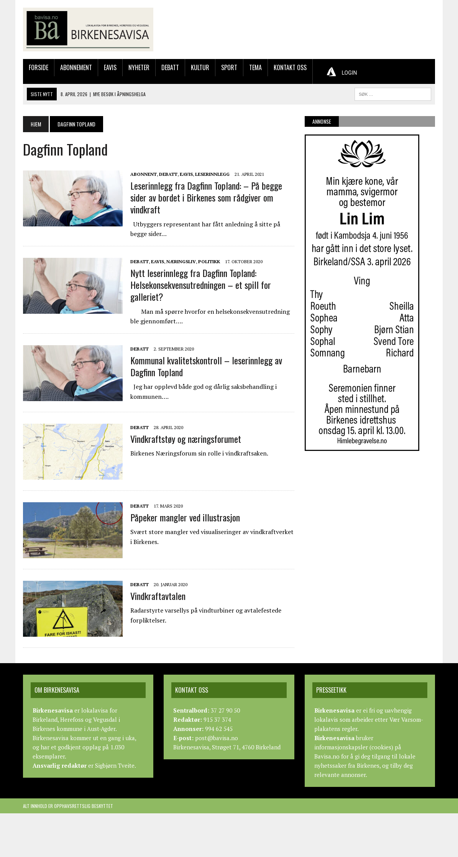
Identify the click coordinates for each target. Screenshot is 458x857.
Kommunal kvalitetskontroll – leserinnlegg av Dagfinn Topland (206, 366)
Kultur (200, 67)
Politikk (209, 261)
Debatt (170, 67)
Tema (255, 67)
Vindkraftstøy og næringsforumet (185, 439)
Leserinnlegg (212, 174)
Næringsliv (181, 261)
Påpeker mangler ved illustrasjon (185, 517)
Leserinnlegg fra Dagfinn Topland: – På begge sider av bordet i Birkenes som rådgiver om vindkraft (206, 197)
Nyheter (138, 67)
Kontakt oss (290, 67)
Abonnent (143, 174)
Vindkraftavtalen (157, 596)
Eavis (110, 67)
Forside (38, 67)
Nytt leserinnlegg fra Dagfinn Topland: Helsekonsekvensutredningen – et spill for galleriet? (200, 284)
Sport (229, 67)
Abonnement (76, 67)
